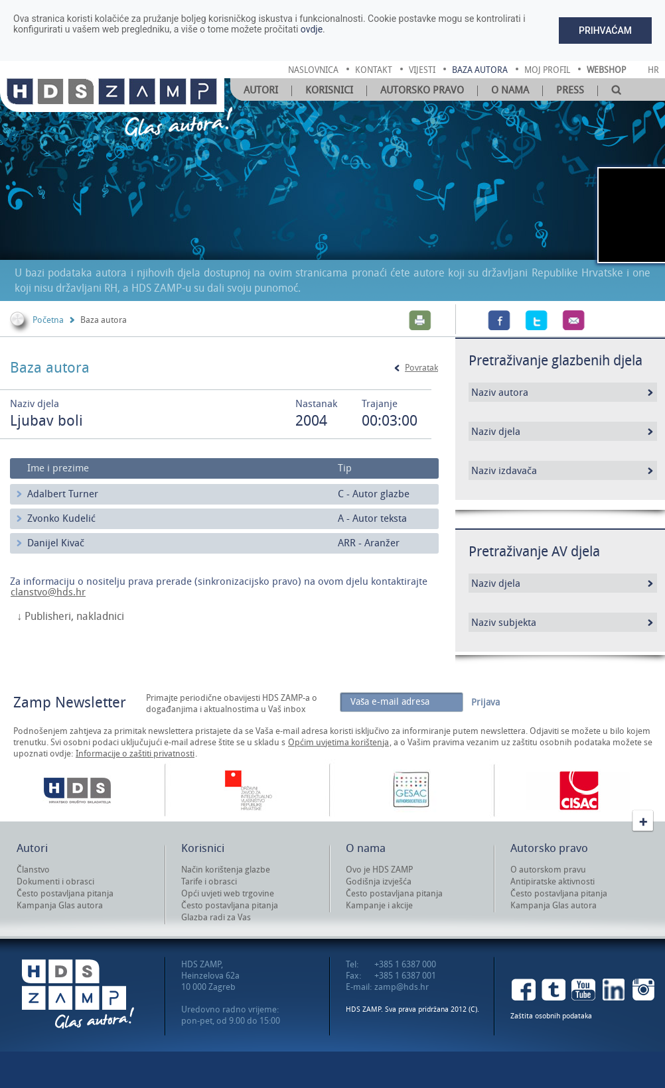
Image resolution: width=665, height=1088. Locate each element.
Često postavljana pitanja (65, 893)
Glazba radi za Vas (216, 917)
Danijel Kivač (55, 543)
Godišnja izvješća (378, 881)
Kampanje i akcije (379, 905)
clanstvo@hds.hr (48, 592)
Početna (48, 320)
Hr (653, 70)
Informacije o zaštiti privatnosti (135, 753)
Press (570, 90)
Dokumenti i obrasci (55, 881)
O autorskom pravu (548, 870)
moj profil (547, 70)
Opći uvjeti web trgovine (227, 893)
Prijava (485, 702)
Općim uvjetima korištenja (338, 742)
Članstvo (33, 870)
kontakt (373, 70)
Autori (261, 90)
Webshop (606, 70)
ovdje (312, 29)
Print (420, 320)
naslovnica (313, 70)
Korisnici (329, 90)
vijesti (422, 70)
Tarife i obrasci (209, 881)
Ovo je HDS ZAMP (379, 870)
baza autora (480, 70)
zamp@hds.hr (401, 987)
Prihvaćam (605, 30)
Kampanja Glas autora (60, 905)
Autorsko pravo (422, 90)
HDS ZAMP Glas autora (78, 994)
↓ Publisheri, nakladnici (70, 616)
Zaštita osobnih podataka (551, 1016)
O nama (510, 90)
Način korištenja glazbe (225, 870)
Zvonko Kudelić (61, 518)
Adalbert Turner (62, 494)
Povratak (421, 368)
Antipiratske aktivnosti (552, 881)
